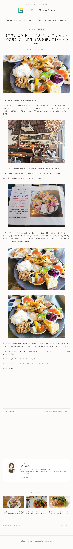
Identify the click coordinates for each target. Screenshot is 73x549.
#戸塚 (29, 50)
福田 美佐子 (29, 466)
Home (9, 20)
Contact (29, 541)
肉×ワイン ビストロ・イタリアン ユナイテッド (19, 359)
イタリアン (40, 364)
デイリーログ (53, 20)
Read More (25, 477)
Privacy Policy (39, 541)
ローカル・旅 (41, 20)
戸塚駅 (48, 364)
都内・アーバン (29, 20)
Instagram (48, 541)
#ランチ (43, 50)
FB (69, 525)
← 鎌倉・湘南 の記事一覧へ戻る (12, 525)
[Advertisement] (36, 389)
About (23, 541)
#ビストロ (36, 50)
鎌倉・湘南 (18, 20)
